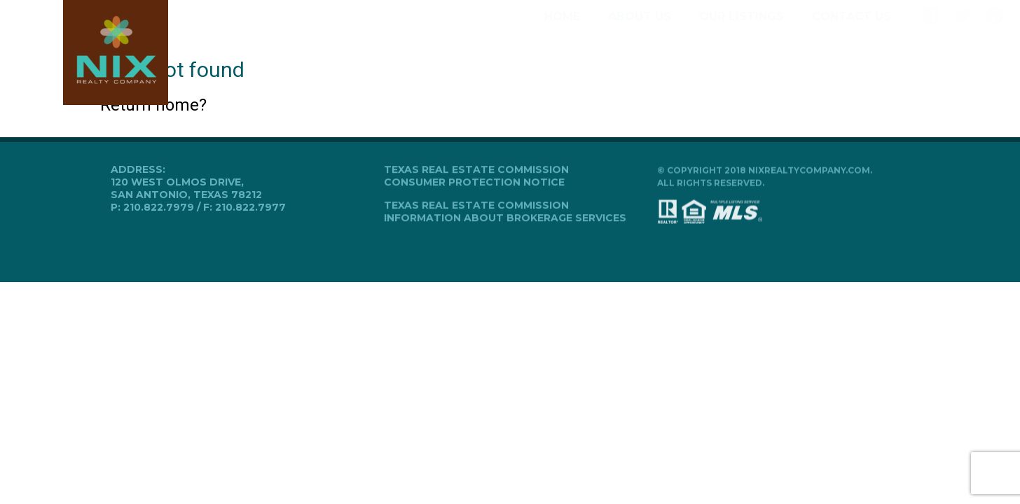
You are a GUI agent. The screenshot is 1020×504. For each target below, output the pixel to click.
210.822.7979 (158, 207)
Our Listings (741, 28)
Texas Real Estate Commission (476, 170)
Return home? (153, 105)
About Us (639, 28)
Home (562, 28)
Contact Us (851, 28)
